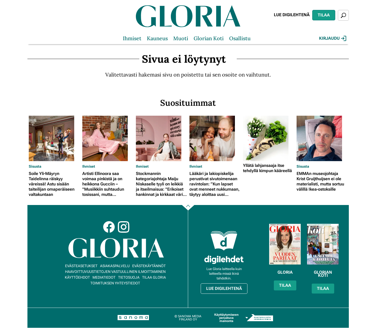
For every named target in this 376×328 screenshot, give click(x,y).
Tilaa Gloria (154, 277)
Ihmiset (132, 38)
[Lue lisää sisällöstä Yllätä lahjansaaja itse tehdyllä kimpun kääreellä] (268, 138)
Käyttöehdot (77, 277)
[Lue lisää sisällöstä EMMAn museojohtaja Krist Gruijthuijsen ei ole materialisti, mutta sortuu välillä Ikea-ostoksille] (322, 138)
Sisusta (35, 166)
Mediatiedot (103, 277)
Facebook (109, 227)
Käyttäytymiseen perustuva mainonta (226, 318)
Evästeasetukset (81, 266)
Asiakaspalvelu (115, 266)
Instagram (123, 227)
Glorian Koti (209, 38)
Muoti (180, 38)
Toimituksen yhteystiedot (115, 283)
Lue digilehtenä (292, 14)
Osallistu (240, 38)
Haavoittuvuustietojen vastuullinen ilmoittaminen (115, 272)
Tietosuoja (129, 277)
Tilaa (324, 15)
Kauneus (157, 38)
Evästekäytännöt (149, 266)
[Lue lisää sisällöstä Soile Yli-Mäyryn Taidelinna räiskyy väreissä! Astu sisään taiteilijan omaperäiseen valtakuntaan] (54, 138)
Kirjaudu (332, 38)
